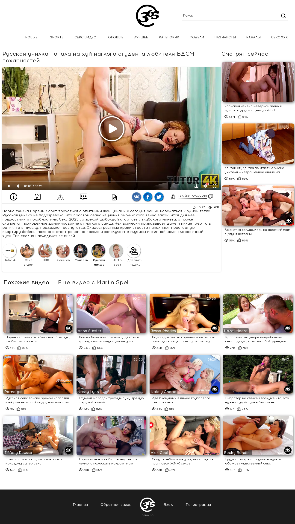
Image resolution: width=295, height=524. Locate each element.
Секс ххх (279, 37)
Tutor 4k (10, 253)
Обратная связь (115, 504)
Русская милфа (98, 255)
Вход (168, 504)
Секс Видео (85, 37)
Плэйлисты (225, 37)
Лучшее (141, 37)
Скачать (196, 186)
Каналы (253, 37)
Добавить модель (134, 255)
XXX (45, 253)
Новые (31, 37)
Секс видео (27, 255)
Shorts (57, 37)
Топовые (114, 37)
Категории (169, 37)
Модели (196, 37)
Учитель (81, 253)
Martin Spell (116, 255)
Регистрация (198, 504)
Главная (10, 37)
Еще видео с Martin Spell (94, 282)
